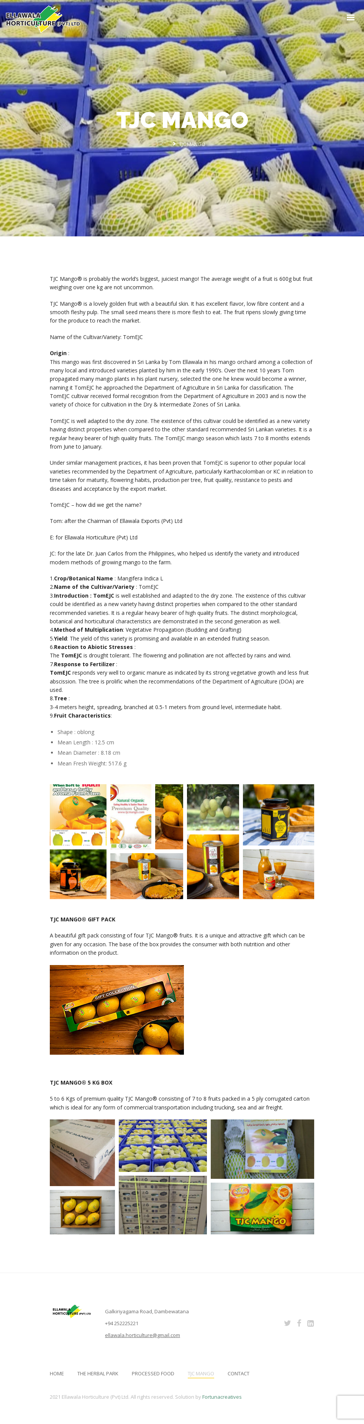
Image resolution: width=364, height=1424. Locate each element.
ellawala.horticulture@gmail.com (142, 1335)
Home (57, 1373)
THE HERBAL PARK (97, 1373)
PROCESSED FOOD (153, 1373)
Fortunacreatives (222, 1396)
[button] (78, 815)
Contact (238, 1373)
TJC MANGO (201, 1373)
